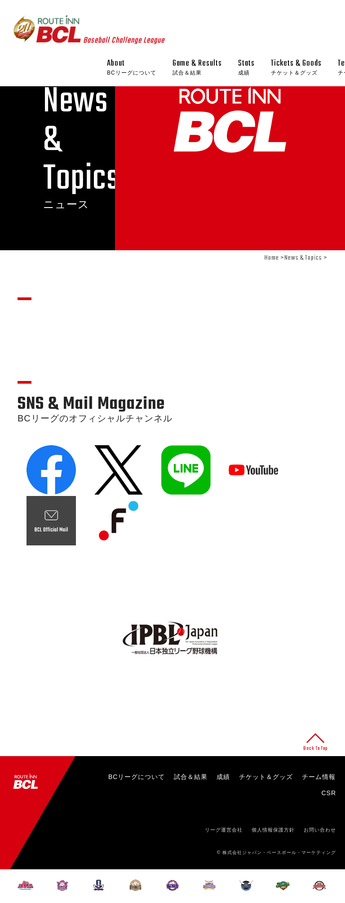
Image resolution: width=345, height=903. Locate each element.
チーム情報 (319, 776)
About (131, 67)
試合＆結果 (191, 776)
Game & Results (197, 67)
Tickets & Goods (296, 67)
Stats (246, 67)
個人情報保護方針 (273, 829)
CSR (328, 793)
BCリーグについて (136, 776)
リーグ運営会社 (224, 829)
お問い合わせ (320, 829)
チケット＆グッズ (266, 776)
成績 (223, 776)
